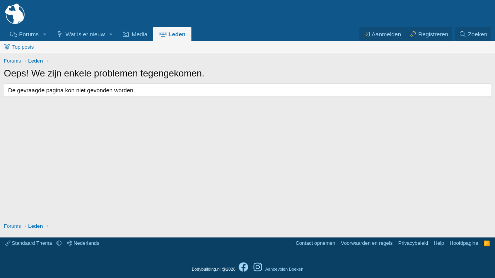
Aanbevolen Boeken (284, 269)
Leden (177, 34)
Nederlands (83, 243)
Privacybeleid (413, 243)
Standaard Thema (29, 243)
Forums (29, 34)
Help (439, 243)
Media (139, 34)
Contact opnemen (315, 243)
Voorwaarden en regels (367, 243)
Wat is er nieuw (85, 34)
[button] (44, 34)
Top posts (23, 47)
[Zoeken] (473, 34)
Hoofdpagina (464, 243)
